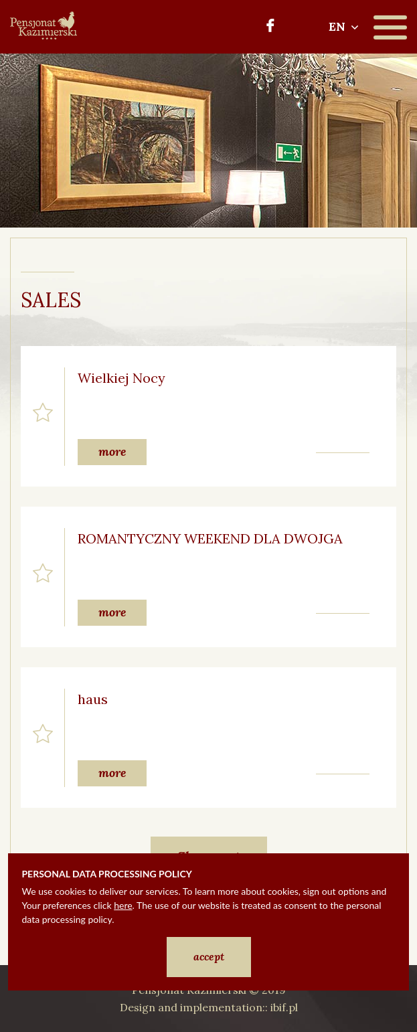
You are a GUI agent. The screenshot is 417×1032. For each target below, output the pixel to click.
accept (208, 956)
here (123, 905)
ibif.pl (284, 1007)
